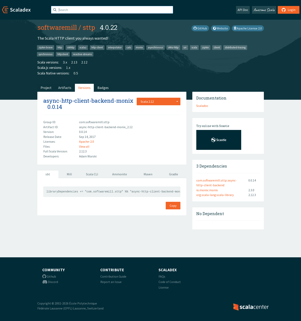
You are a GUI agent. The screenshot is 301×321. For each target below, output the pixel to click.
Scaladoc (202, 106)
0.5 (76, 73)
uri (185, 47)
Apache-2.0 (86, 141)
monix (139, 47)
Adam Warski (88, 156)
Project (46, 87)
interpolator (115, 47)
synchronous (45, 54)
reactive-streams (82, 54)
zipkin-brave (46, 47)
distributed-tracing (235, 47)
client (217, 47)
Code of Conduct (170, 282)
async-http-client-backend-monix (88, 100)
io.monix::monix (207, 190)
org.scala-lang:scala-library (215, 195)
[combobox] (158, 101)
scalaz (82, 47)
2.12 (84, 62)
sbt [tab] (47, 174)
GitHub (200, 28)
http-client (97, 47)
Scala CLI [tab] (92, 174)
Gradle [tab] (173, 174)
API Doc (243, 10)
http (60, 47)
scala (194, 47)
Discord (50, 282)
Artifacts (64, 87)
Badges (103, 87)
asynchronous (155, 47)
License (164, 287)
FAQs (162, 276)
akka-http (173, 47)
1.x (68, 67)
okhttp (71, 47)
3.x (65, 62)
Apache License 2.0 (248, 28)
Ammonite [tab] (119, 174)
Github (49, 276)
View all (84, 146)
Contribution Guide (113, 276)
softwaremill (57, 27)
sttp (89, 27)
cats (129, 47)
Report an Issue (111, 282)
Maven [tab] (148, 174)
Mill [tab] (69, 174)
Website (220, 28)
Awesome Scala (264, 9)
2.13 (74, 62)
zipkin (205, 47)
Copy (173, 206)
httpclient (62, 54)
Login (288, 10)
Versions (84, 87)
